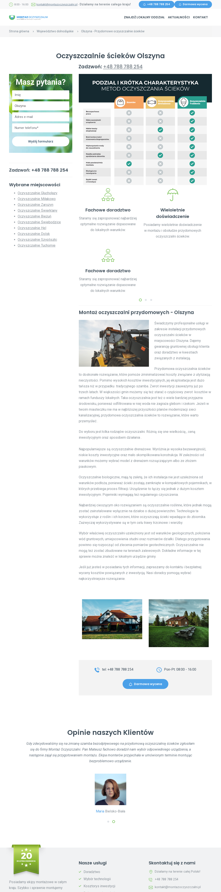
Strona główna (19, 31)
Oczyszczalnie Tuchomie (36, 246)
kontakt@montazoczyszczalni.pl (56, 4)
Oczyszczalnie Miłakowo (37, 199)
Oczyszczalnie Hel (32, 228)
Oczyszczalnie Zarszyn (35, 205)
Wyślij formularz (41, 141)
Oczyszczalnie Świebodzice (39, 223)
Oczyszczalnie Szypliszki (37, 240)
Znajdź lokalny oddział (144, 17)
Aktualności (179, 17)
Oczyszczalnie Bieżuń (34, 217)
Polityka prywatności (73, 886)
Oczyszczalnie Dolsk (34, 234)
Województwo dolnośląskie (55, 31)
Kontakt (200, 17)
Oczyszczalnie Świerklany (37, 211)
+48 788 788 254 (156, 4)
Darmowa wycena (193, 4)
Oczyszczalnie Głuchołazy (37, 193)
